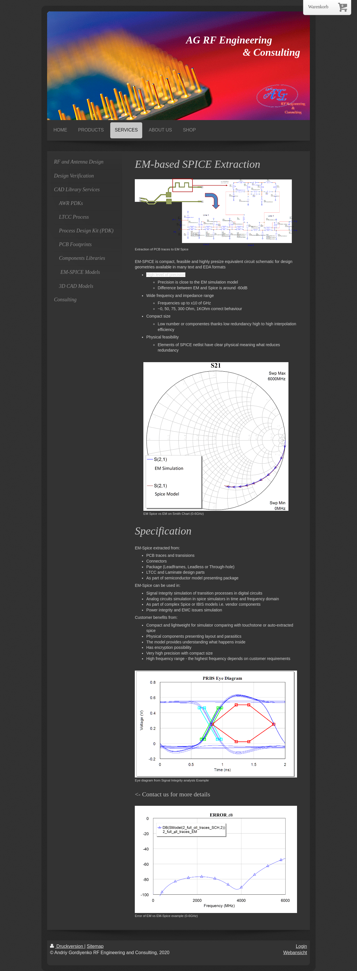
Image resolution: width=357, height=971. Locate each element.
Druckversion (67, 946)
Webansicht (295, 952)
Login (301, 946)
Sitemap (95, 946)
